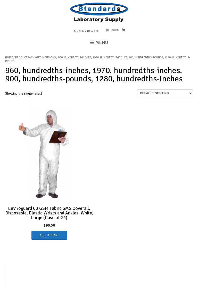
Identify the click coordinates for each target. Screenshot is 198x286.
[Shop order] (165, 93)
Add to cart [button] (49, 235)
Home (9, 57)
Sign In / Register (87, 31)
